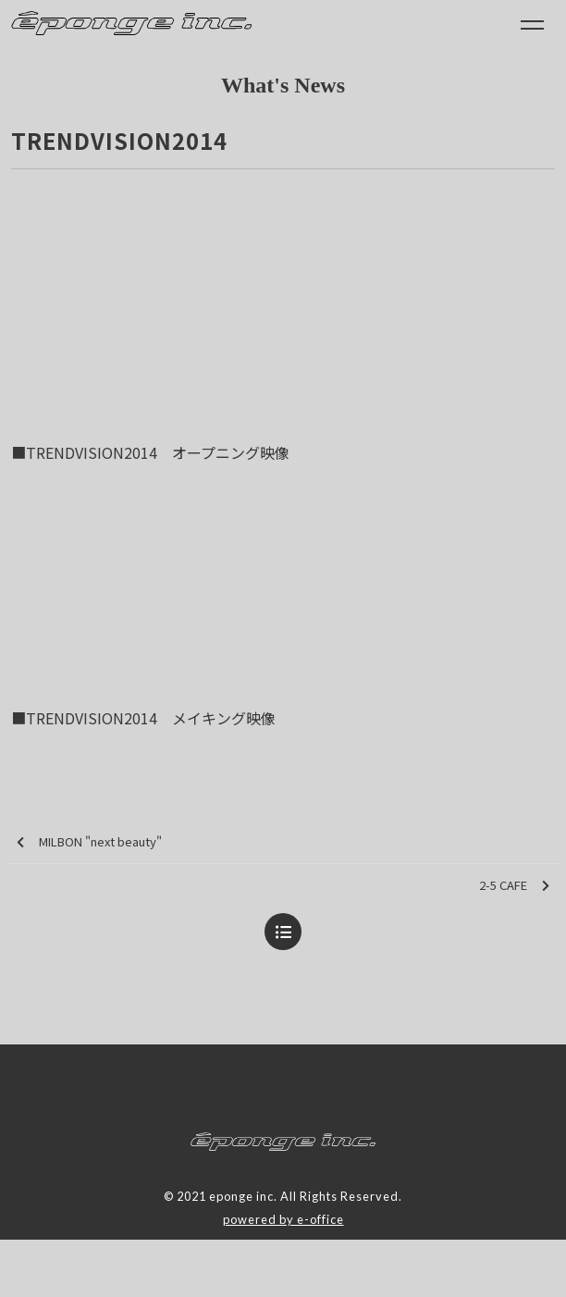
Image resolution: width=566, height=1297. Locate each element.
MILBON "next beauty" (89, 842)
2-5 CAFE (514, 886)
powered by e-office (283, 1219)
